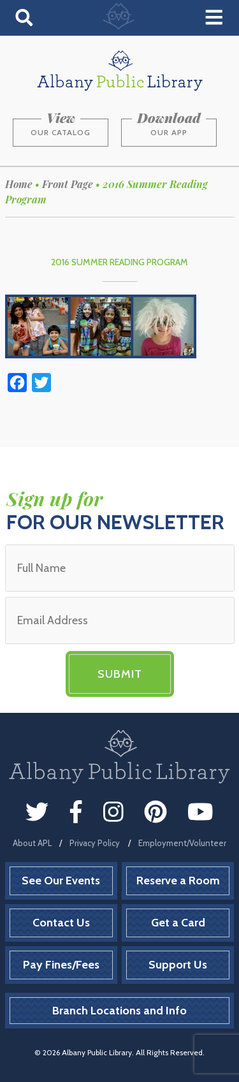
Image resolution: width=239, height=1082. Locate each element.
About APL (32, 843)
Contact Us (61, 923)
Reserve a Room (178, 881)
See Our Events (61, 881)
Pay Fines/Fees (61, 965)
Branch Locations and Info (119, 1011)
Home (19, 184)
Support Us (177, 965)
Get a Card (178, 923)
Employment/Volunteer (182, 843)
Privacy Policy (94, 843)
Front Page (67, 184)
